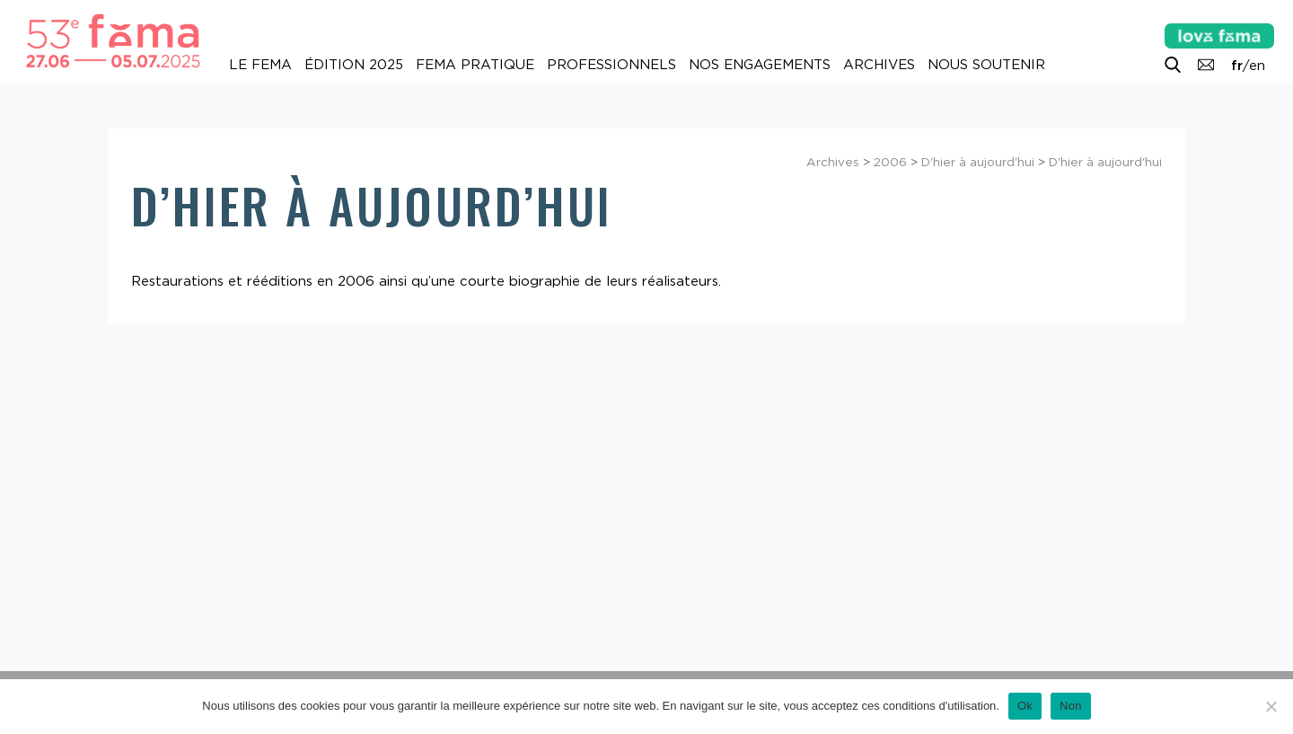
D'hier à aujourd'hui (977, 162)
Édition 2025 (353, 65)
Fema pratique (475, 65)
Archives (879, 65)
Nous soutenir (986, 65)
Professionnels (611, 65)
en (1257, 65)
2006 (890, 162)
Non (1071, 705)
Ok (1025, 705)
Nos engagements (760, 65)
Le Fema (260, 65)
